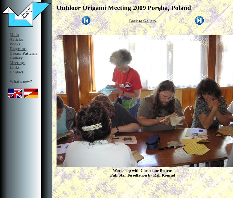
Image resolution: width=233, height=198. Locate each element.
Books (15, 44)
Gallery (16, 58)
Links (15, 67)
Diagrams (18, 48)
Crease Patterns (23, 53)
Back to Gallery (142, 21)
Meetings (17, 63)
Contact (16, 72)
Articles (16, 39)
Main (14, 34)
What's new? (21, 81)
